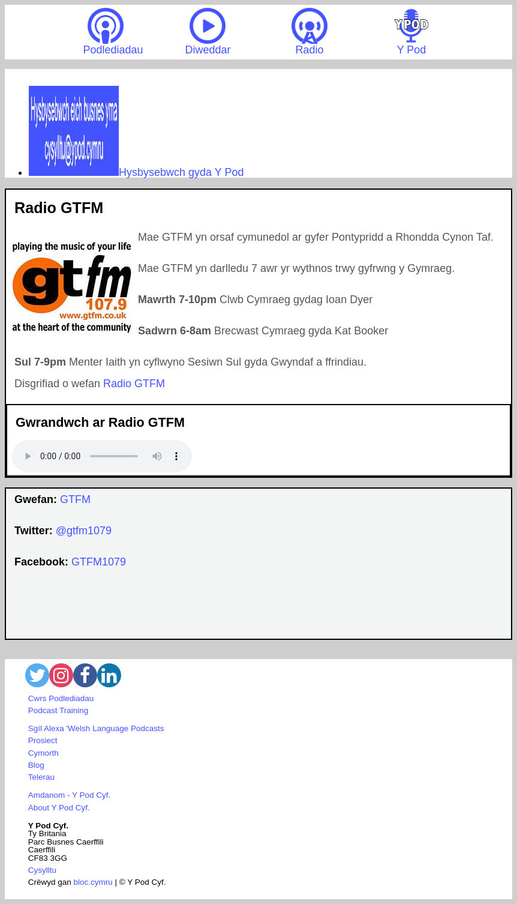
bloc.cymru (93, 882)
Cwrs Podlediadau (61, 698)
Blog (36, 765)
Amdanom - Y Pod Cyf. (69, 795)
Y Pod (411, 32)
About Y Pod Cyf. (59, 807)
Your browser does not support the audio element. (102, 456)
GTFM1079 (98, 562)
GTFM (75, 499)
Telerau (41, 777)
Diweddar (207, 32)
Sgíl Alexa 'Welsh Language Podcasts (96, 728)
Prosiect (43, 740)
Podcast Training (58, 710)
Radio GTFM (134, 384)
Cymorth (43, 753)
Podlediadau (113, 32)
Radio (309, 32)
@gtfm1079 (84, 531)
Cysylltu (42, 870)
